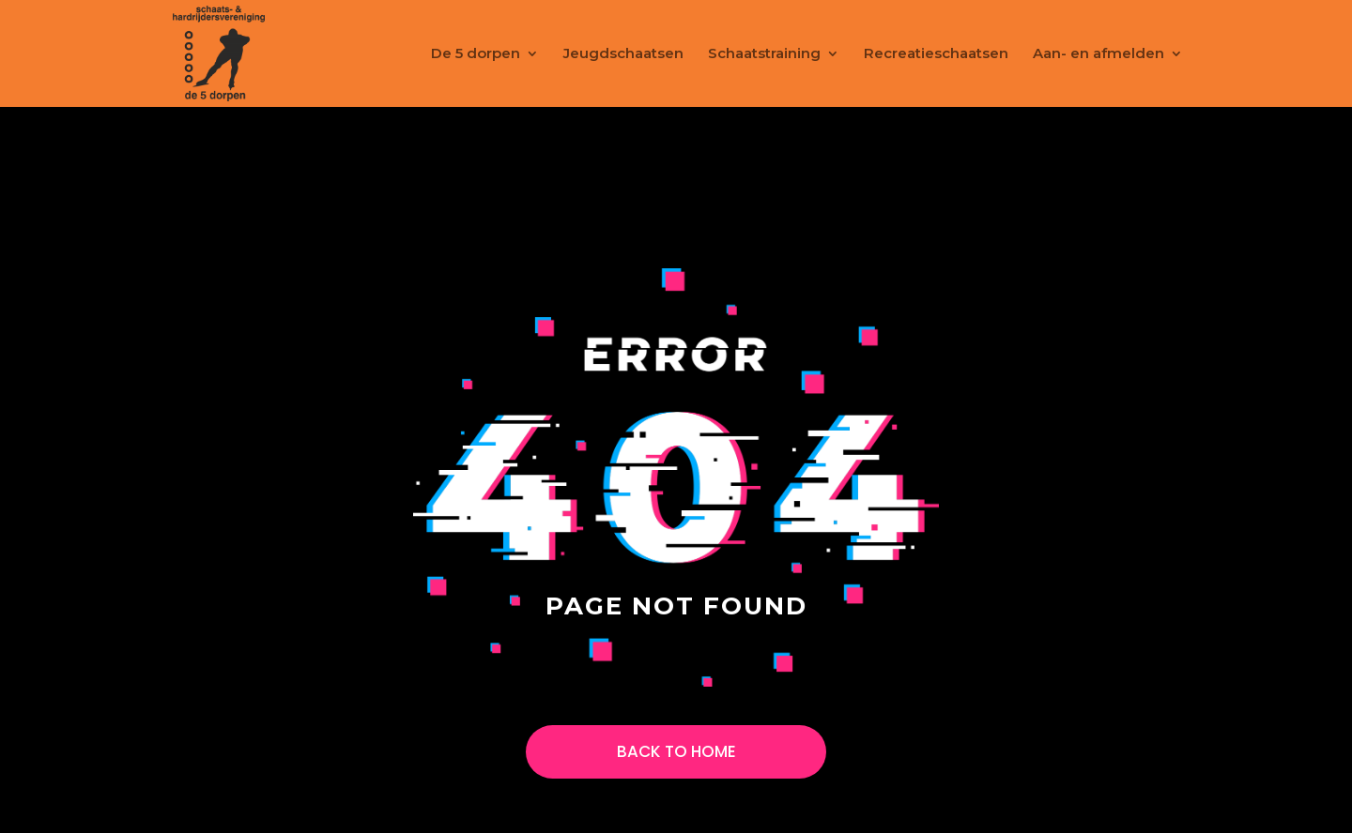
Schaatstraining (764, 54)
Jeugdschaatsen (623, 54)
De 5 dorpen (475, 54)
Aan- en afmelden (1098, 54)
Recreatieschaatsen (936, 54)
